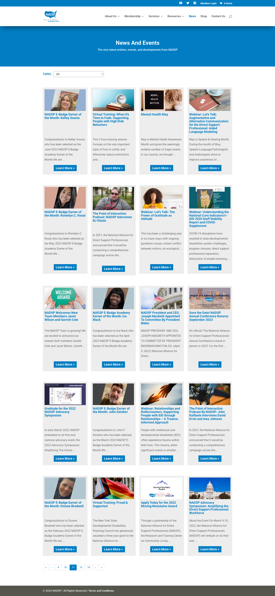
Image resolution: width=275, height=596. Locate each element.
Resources (174, 16)
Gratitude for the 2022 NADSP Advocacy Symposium (60, 412)
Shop (203, 16)
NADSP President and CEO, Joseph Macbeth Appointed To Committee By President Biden (160, 318)
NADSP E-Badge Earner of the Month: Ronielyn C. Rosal (65, 213)
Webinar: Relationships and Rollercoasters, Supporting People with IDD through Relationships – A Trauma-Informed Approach (160, 415)
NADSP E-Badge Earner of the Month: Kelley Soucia (63, 116)
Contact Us (218, 16)
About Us (110, 16)
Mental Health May (154, 114)
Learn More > (65, 168)
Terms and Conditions (101, 590)
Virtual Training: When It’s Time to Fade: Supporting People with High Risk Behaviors (111, 119)
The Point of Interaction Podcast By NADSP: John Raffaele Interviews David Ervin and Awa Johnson (207, 414)
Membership (132, 16)
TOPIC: (47, 74)
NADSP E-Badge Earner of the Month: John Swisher (111, 410)
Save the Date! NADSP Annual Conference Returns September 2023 (208, 316)
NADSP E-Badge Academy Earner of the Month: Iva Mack (111, 316)
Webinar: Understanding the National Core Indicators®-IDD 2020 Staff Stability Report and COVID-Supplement (209, 219)
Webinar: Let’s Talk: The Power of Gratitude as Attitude (158, 215)
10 (65, 567)
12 (81, 567)
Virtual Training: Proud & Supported (110, 504)
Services (154, 16)
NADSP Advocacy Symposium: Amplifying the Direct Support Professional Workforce (209, 508)
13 (88, 567)
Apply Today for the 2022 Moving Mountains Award (159, 504)
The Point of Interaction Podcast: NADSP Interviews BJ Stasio (112, 217)
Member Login (208, 3)
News (192, 16)
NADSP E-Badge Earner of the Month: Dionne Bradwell (64, 504)
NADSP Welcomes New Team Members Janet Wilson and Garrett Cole (61, 316)
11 (73, 567)
